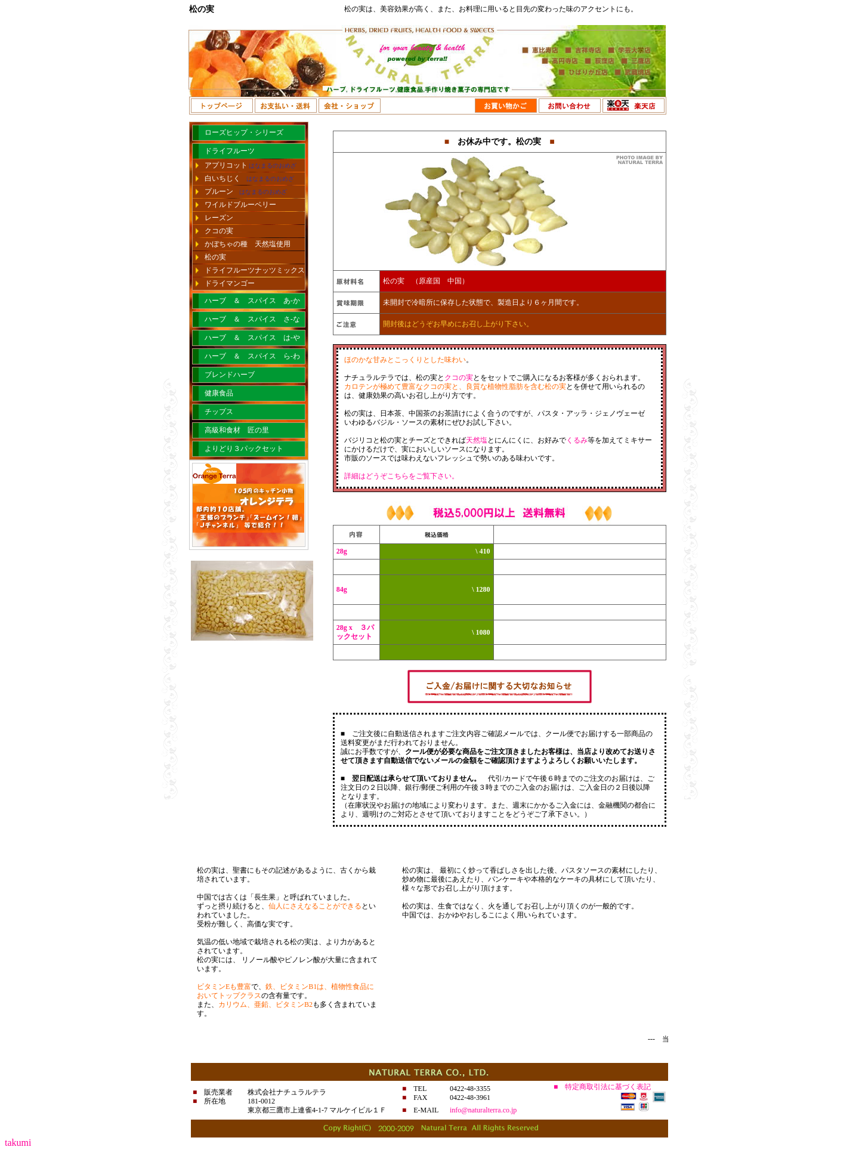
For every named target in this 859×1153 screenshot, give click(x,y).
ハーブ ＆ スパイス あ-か (252, 300)
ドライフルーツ (230, 151)
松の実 (215, 257)
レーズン (219, 218)
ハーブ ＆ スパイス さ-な (252, 319)
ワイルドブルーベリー (240, 204)
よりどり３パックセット (244, 448)
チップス (219, 411)
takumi (18, 1142)
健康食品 (219, 393)
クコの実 (219, 231)
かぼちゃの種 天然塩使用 (248, 244)
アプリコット (251, 165)
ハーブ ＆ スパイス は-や (252, 337)
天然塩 (476, 440)
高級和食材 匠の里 (237, 430)
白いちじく (249, 178)
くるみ (577, 440)
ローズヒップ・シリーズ (244, 132)
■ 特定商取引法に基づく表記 (602, 1087)
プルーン (246, 191)
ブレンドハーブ (230, 374)
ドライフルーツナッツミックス (255, 270)
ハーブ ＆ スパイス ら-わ (252, 356)
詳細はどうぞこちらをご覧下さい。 (401, 476)
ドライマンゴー (230, 283)
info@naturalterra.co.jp (483, 1110)
